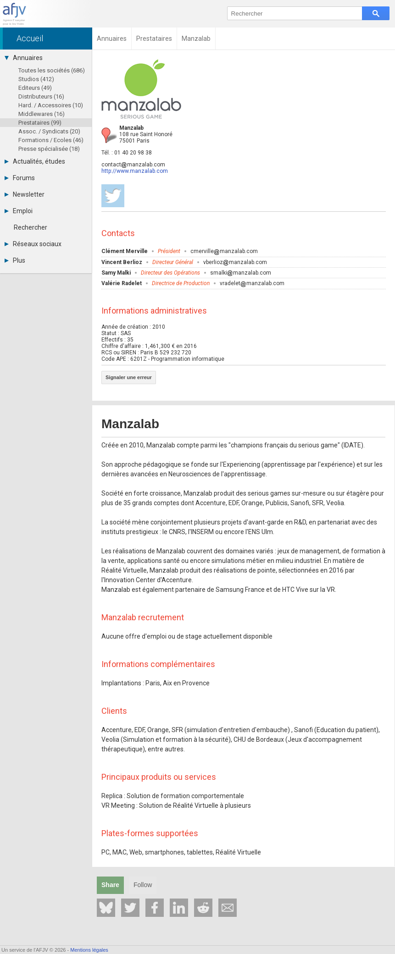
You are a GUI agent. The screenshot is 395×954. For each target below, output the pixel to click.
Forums (20, 178)
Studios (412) (36, 79)
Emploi (19, 211)
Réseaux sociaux (33, 244)
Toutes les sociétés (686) (51, 70)
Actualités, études (35, 161)
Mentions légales (89, 950)
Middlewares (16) (41, 113)
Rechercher (30, 227)
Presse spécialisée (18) (49, 148)
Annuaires (24, 57)
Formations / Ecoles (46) (50, 140)
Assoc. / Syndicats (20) (49, 131)
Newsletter (25, 194)
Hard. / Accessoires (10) (50, 105)
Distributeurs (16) (41, 96)
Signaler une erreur (129, 377)
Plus (15, 260)
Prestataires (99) (39, 122)
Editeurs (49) (35, 87)
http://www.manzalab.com (134, 171)
